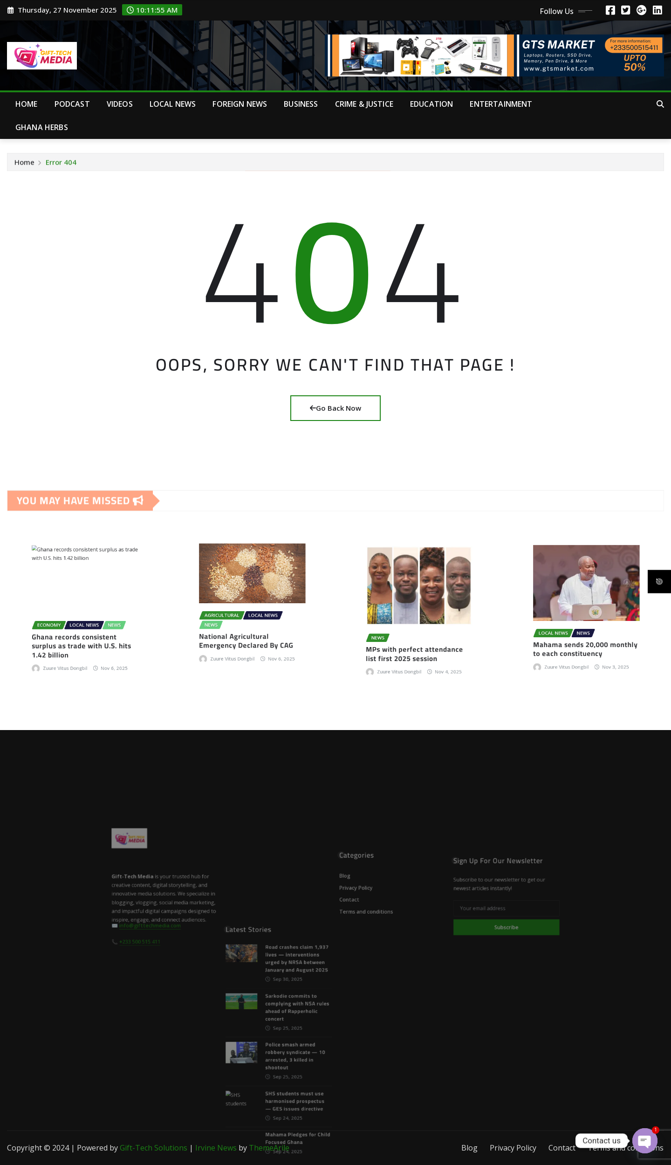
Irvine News (216, 1148)
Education (431, 104)
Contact (561, 1148)
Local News (173, 104)
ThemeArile (269, 1148)
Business (301, 104)
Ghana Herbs (41, 127)
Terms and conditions (626, 1148)
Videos (120, 104)
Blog (469, 1148)
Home (26, 104)
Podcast (72, 104)
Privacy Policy (513, 1148)
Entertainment (501, 104)
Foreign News (239, 104)
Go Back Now (335, 408)
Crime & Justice (364, 104)
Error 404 (61, 163)
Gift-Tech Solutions (153, 1148)
